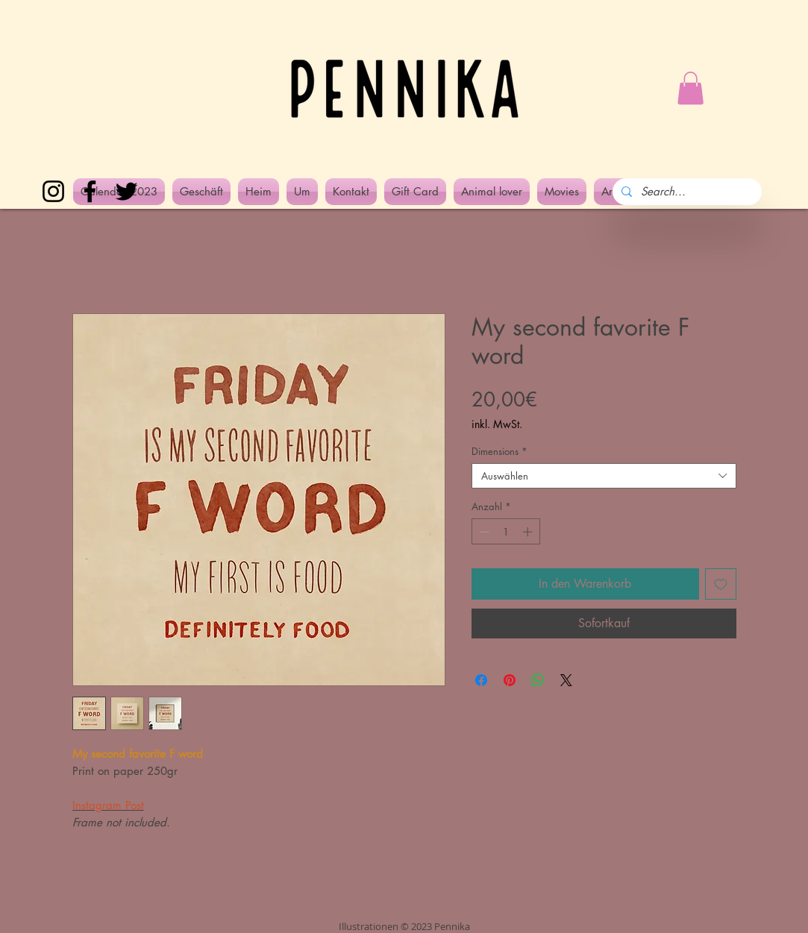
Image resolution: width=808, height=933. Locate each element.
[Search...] (685, 191)
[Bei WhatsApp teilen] (538, 680)
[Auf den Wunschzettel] (720, 584)
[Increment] (529, 531)
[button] (690, 88)
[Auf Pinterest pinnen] (510, 680)
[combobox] (604, 476)
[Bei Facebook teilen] (481, 680)
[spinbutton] (505, 531)
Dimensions (499, 451)
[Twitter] (126, 191)
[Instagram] (53, 191)
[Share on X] (566, 680)
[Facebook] (89, 191)
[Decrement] (483, 531)
